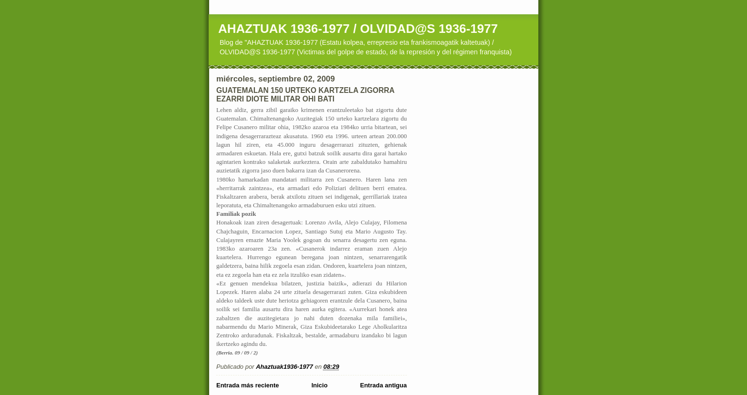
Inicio (320, 385)
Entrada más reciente (247, 385)
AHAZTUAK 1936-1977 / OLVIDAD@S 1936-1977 (358, 28)
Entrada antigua (383, 385)
